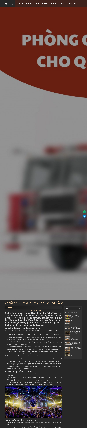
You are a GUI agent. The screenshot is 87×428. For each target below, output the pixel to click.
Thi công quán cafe (53, 3)
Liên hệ (76, 3)
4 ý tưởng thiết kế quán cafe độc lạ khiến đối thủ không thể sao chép (75, 348)
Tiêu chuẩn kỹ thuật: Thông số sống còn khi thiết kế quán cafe (74, 338)
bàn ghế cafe (63, 3)
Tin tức (71, 3)
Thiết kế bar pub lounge (41, 3)
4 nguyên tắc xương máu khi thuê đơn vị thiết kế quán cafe (75, 343)
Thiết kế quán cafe (29, 3)
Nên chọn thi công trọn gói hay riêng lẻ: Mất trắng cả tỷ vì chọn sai (75, 316)
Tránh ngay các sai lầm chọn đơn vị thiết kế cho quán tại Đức (75, 322)
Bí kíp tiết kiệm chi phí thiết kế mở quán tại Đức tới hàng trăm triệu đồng (75, 327)
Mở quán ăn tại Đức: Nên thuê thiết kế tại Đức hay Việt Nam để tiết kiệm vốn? (75, 333)
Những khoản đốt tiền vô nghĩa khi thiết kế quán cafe (75, 354)
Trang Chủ (20, 3)
